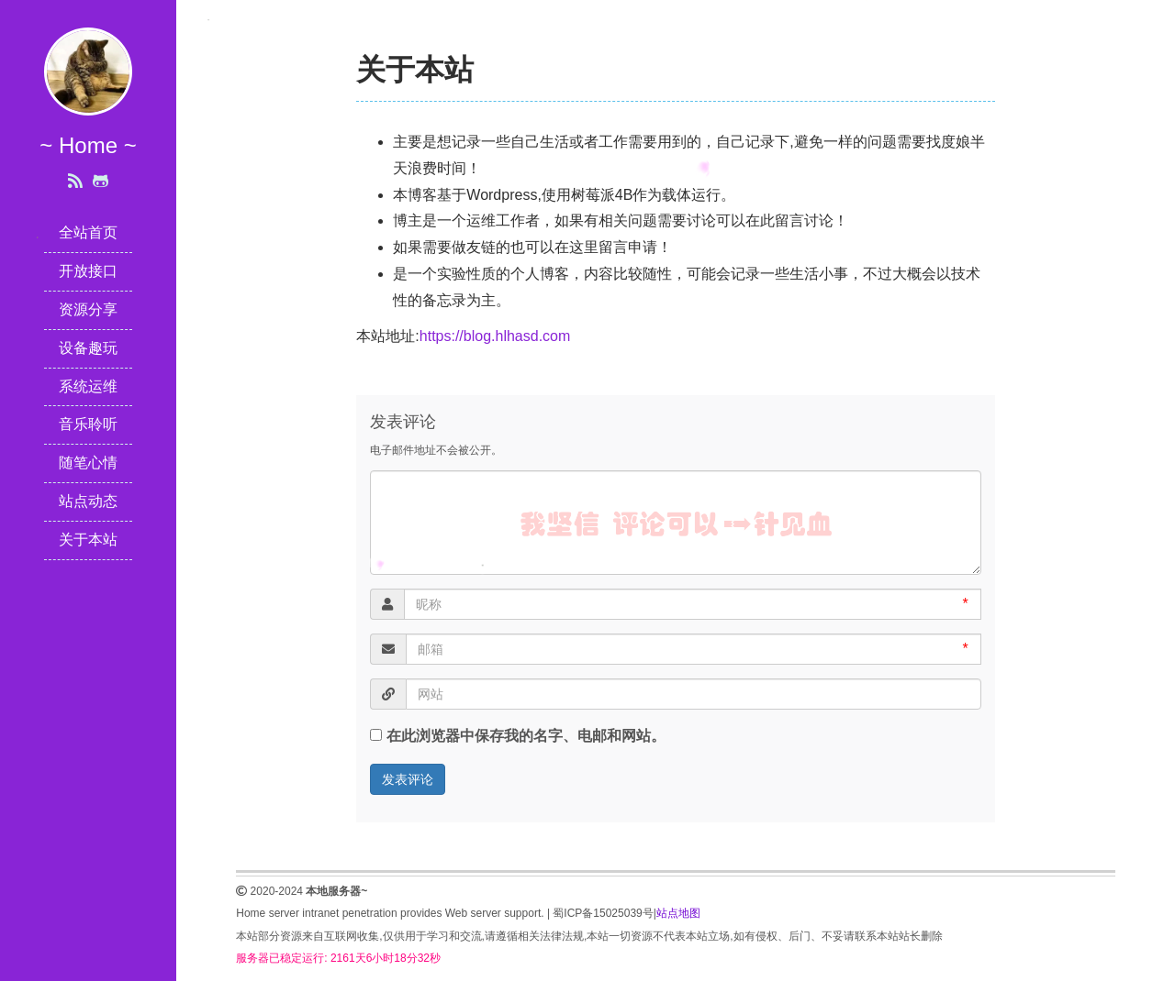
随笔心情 (88, 462)
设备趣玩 (88, 348)
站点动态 (88, 501)
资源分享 (88, 309)
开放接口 (88, 271)
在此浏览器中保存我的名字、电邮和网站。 (526, 736)
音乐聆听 (88, 424)
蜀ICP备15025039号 (603, 913)
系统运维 (88, 386)
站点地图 (678, 913)
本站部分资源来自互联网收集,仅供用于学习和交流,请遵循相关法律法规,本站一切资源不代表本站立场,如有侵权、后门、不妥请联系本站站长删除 (589, 936)
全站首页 (88, 232)
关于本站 (88, 539)
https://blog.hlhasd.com (495, 336)
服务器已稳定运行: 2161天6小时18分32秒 (338, 958)
